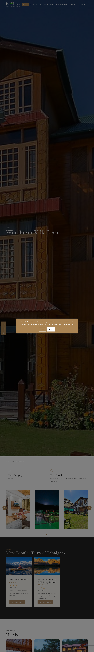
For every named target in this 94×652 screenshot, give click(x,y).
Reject (42, 329)
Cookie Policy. (70, 324)
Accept (51, 329)
